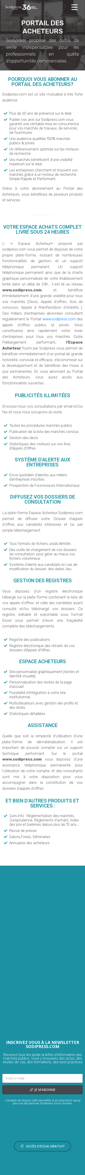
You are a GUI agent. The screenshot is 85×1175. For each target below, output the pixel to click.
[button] (42, 1146)
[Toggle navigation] (74, 7)
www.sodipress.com (59, 319)
